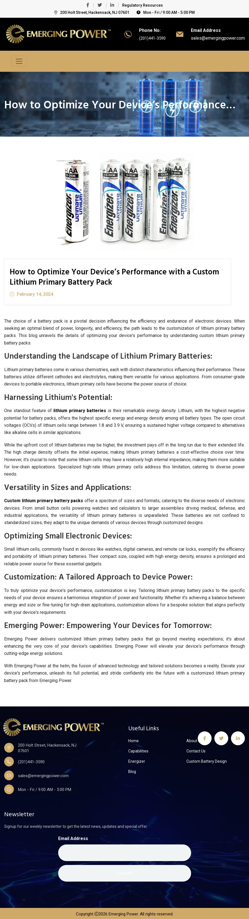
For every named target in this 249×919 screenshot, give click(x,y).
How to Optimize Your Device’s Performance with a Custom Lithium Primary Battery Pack (104, 276)
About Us (194, 739)
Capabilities (138, 750)
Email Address (73, 837)
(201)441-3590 (151, 37)
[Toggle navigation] (19, 60)
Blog (132, 770)
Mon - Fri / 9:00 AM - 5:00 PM (166, 12)
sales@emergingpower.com (218, 37)
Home (133, 739)
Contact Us (196, 750)
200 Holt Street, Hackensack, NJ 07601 (91, 12)
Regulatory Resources (142, 5)
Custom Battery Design (206, 760)
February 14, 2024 (31, 292)
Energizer (136, 760)
